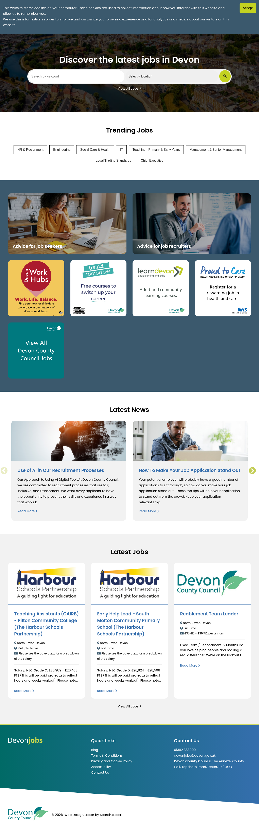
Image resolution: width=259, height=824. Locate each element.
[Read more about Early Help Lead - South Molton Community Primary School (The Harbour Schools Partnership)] (107, 690)
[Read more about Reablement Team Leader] (190, 665)
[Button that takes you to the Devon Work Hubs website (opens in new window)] (36, 288)
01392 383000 (185, 750)
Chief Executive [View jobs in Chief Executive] (152, 160)
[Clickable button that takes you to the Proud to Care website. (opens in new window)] (223, 288)
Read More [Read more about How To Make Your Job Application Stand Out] (149, 511)
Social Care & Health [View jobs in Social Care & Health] (95, 149)
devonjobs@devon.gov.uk (194, 755)
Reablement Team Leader (209, 614)
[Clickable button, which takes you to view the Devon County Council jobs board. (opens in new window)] (36, 350)
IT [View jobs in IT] (121, 149)
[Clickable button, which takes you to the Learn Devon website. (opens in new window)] (161, 288)
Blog (94, 750)
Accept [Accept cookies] (248, 8)
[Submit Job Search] (225, 76)
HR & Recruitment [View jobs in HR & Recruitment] (30, 149)
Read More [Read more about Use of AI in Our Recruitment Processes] (27, 511)
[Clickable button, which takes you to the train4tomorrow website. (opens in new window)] (98, 288)
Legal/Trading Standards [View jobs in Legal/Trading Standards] (113, 160)
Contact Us (100, 772)
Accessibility (101, 767)
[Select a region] (171, 76)
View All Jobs (129, 88)
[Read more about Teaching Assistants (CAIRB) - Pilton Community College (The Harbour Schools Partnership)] (24, 690)
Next (252, 471)
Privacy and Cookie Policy (111, 761)
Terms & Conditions (107, 755)
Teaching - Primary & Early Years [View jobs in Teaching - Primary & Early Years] (156, 149)
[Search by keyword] (76, 76)
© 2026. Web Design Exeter (73, 814)
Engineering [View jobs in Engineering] (61, 149)
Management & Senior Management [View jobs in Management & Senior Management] (216, 149)
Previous (4, 471)
